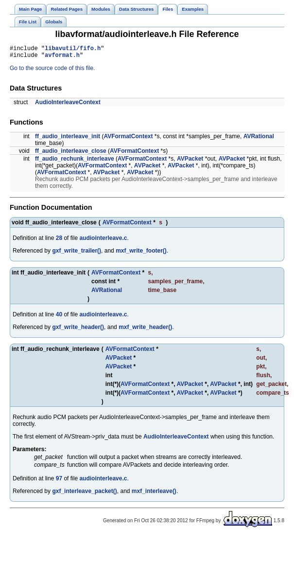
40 (59, 317)
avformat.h (62, 58)
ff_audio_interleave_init (67, 139)
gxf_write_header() (78, 330)
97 (59, 481)
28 (59, 241)
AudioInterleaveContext (68, 105)
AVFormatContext (128, 139)
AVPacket (190, 161)
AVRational (258, 139)
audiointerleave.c (103, 241)
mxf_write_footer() (141, 253)
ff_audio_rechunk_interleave (74, 161)
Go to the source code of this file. (52, 71)
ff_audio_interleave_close (70, 153)
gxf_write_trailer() (76, 253)
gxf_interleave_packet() (84, 494)
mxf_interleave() (154, 494)
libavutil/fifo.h (73, 49)
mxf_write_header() (145, 330)
